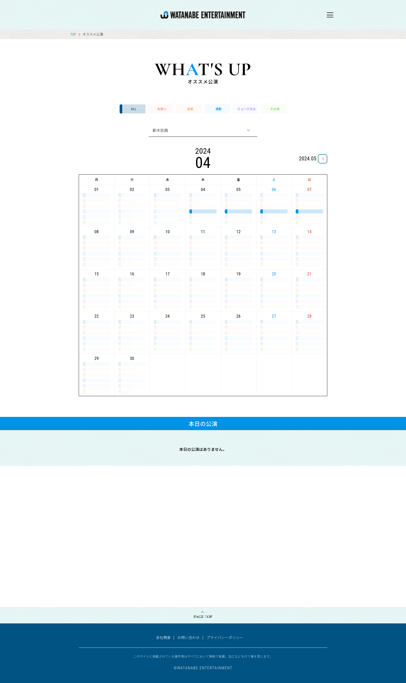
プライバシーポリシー (224, 637)
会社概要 (163, 637)
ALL (133, 108)
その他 (274, 108)
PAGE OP (203, 616)
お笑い (161, 108)
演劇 (218, 108)
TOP (73, 34)
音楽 (190, 108)
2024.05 (307, 158)
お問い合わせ (188, 637)
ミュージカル (246, 108)
